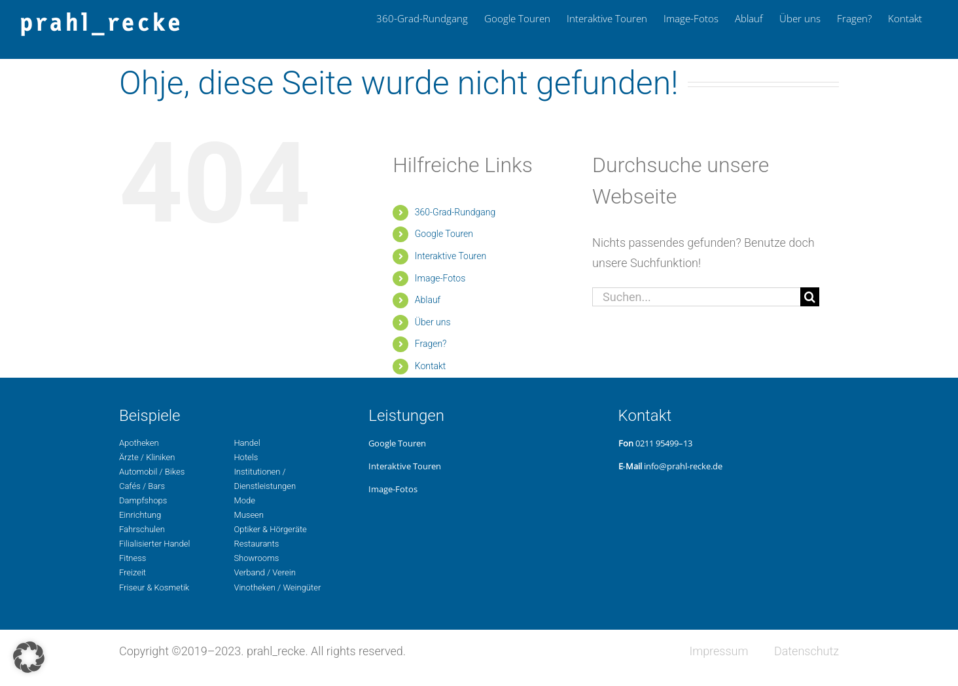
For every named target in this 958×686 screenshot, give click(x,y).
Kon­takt (430, 366)
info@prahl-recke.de (683, 466)
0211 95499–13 (663, 443)
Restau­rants (256, 544)
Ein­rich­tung (140, 515)
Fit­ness (132, 558)
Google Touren (444, 233)
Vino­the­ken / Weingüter (277, 587)
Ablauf (427, 300)
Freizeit (132, 572)
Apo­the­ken (139, 443)
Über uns (433, 322)
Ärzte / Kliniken (147, 457)
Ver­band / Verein (264, 572)
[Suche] (809, 296)
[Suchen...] (696, 296)
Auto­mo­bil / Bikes (152, 472)
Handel (247, 443)
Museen (249, 515)
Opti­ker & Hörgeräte (270, 529)
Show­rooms (256, 558)
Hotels (246, 457)
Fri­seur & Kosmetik (154, 587)
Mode (244, 500)
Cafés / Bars (142, 486)
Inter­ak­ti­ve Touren (450, 256)
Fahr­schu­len (142, 529)
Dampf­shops (143, 500)
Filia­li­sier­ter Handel (154, 544)
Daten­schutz (806, 651)
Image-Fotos (440, 278)
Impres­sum (718, 651)
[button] (29, 657)
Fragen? (431, 343)
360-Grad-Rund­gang (455, 212)
